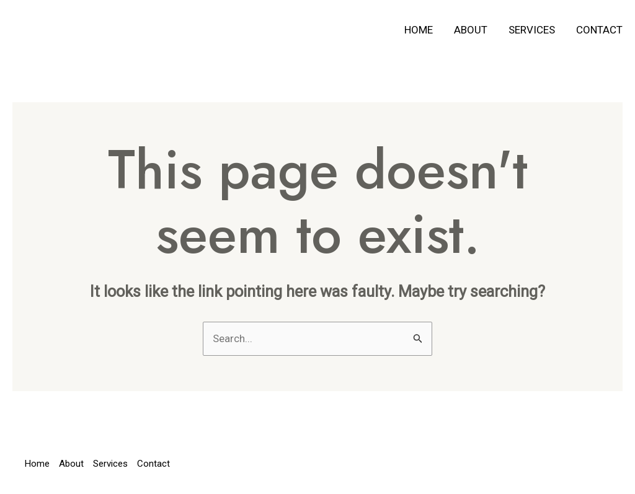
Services (531, 30)
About (470, 30)
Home (418, 30)
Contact (599, 30)
